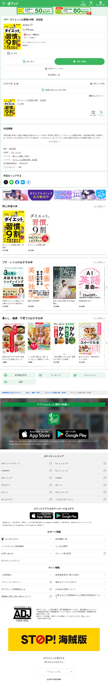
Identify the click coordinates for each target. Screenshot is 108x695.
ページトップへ (54, 672)
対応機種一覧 (61, 539)
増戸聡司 (26, 25)
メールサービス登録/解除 (12, 546)
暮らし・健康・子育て (21, 156)
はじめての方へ (10, 539)
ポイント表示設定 (63, 553)
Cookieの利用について (65, 589)
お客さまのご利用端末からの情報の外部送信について (78, 596)
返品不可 (25, 45)
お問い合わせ (7, 553)
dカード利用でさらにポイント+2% (34, 42)
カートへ (30, 61)
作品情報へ (53, 75)
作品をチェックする (55, 69)
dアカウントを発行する (54, 658)
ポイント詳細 (29, 38)
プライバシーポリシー (11, 582)
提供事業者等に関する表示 (67, 575)
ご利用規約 (6, 575)
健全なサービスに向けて (66, 582)
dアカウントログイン (10, 561)
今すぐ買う (82, 61)
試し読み (14, 53)
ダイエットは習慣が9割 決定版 (31, 100)
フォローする (31, 24)
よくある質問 (61, 546)
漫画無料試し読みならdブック (11, 392)
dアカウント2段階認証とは (13, 589)
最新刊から (100, 96)
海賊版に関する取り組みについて (16, 596)
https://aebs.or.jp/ (44, 618)
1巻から (92, 96)
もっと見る (98, 206)
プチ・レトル (16, 152)
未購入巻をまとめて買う (56, 90)
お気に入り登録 (99, 84)
